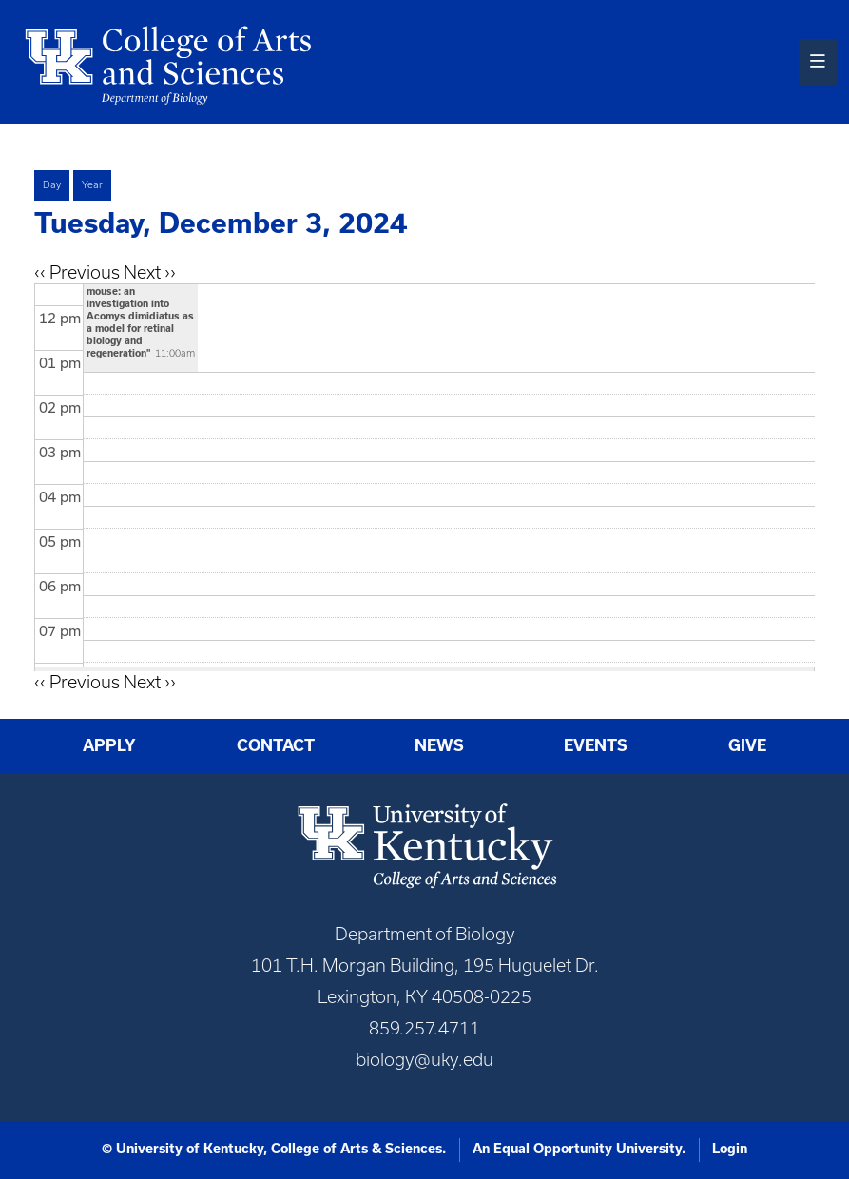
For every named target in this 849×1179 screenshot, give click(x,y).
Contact (276, 745)
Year (92, 184)
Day (52, 184)
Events (595, 745)
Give (747, 745)
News (439, 745)
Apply (109, 745)
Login (729, 1148)
